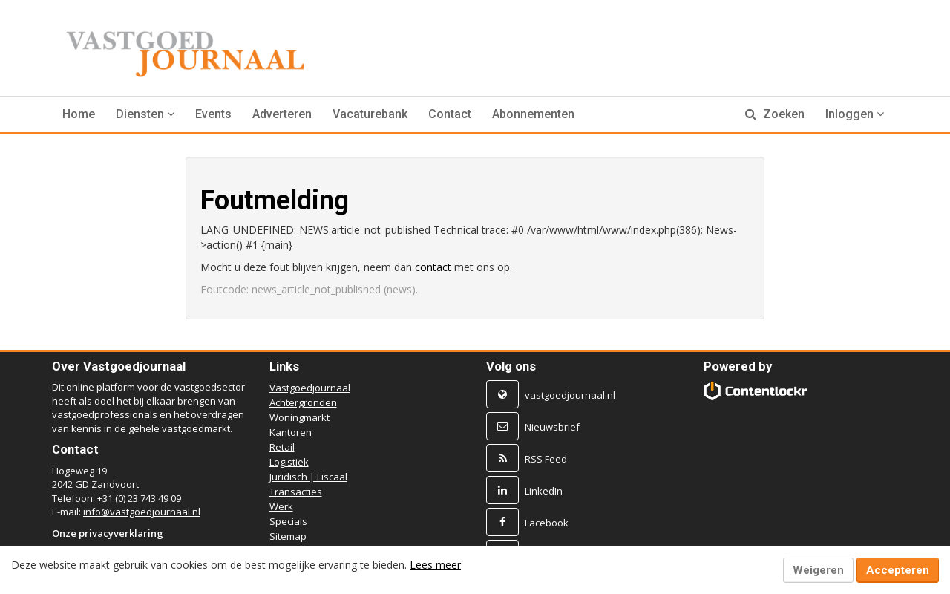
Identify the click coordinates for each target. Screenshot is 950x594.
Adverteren (282, 114)
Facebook (547, 522)
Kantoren (290, 432)
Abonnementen (533, 114)
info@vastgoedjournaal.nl (141, 511)
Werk (281, 506)
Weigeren (818, 570)
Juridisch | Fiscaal (308, 476)
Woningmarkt (299, 417)
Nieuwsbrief (552, 427)
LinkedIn (544, 490)
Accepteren (897, 570)
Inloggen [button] (854, 114)
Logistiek (289, 462)
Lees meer (435, 565)
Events (213, 114)
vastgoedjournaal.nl (570, 395)
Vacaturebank (369, 114)
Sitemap (288, 536)
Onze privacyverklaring (107, 533)
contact (433, 267)
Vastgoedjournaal (309, 387)
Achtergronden (303, 402)
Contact (449, 114)
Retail (282, 447)
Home (78, 114)
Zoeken (775, 114)
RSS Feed (546, 459)
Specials (288, 521)
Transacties (295, 491)
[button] (145, 114)
